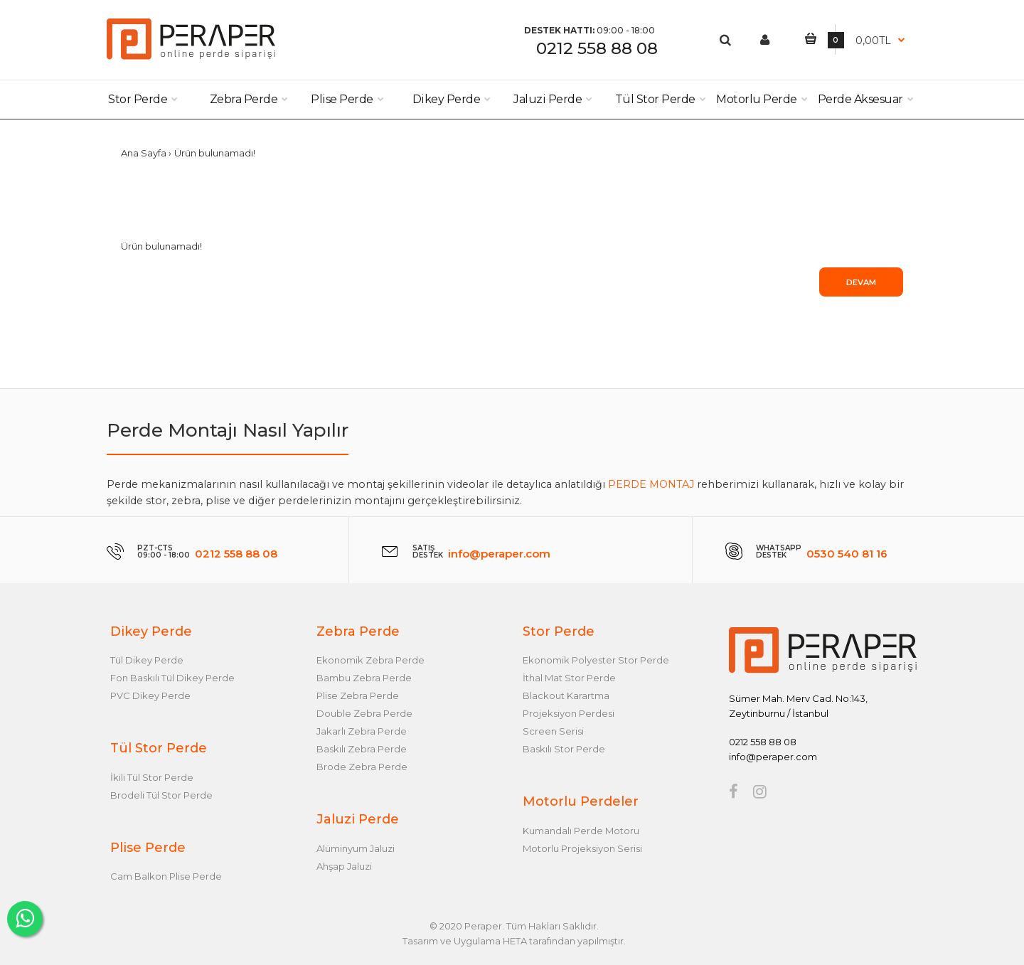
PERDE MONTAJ (651, 484)
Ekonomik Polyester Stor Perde (596, 660)
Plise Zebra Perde (357, 695)
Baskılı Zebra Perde (361, 749)
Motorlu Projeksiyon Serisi (582, 848)
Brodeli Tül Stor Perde (161, 795)
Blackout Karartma (566, 695)
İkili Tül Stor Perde (151, 777)
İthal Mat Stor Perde (569, 677)
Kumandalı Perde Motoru (581, 830)
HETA (515, 941)
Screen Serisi (553, 731)
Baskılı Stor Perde (564, 749)
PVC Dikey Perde (150, 695)
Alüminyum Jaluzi (355, 848)
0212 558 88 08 (597, 48)
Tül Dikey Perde (146, 660)
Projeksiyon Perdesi (568, 713)
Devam (861, 282)
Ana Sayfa (143, 153)
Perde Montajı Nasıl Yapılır (227, 430)
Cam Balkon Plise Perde (166, 876)
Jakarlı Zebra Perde (361, 731)
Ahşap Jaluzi (344, 866)
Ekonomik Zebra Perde (370, 660)
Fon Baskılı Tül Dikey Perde (172, 677)
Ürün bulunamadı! (214, 153)
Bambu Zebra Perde (364, 677)
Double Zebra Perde (364, 713)
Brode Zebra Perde (361, 766)
